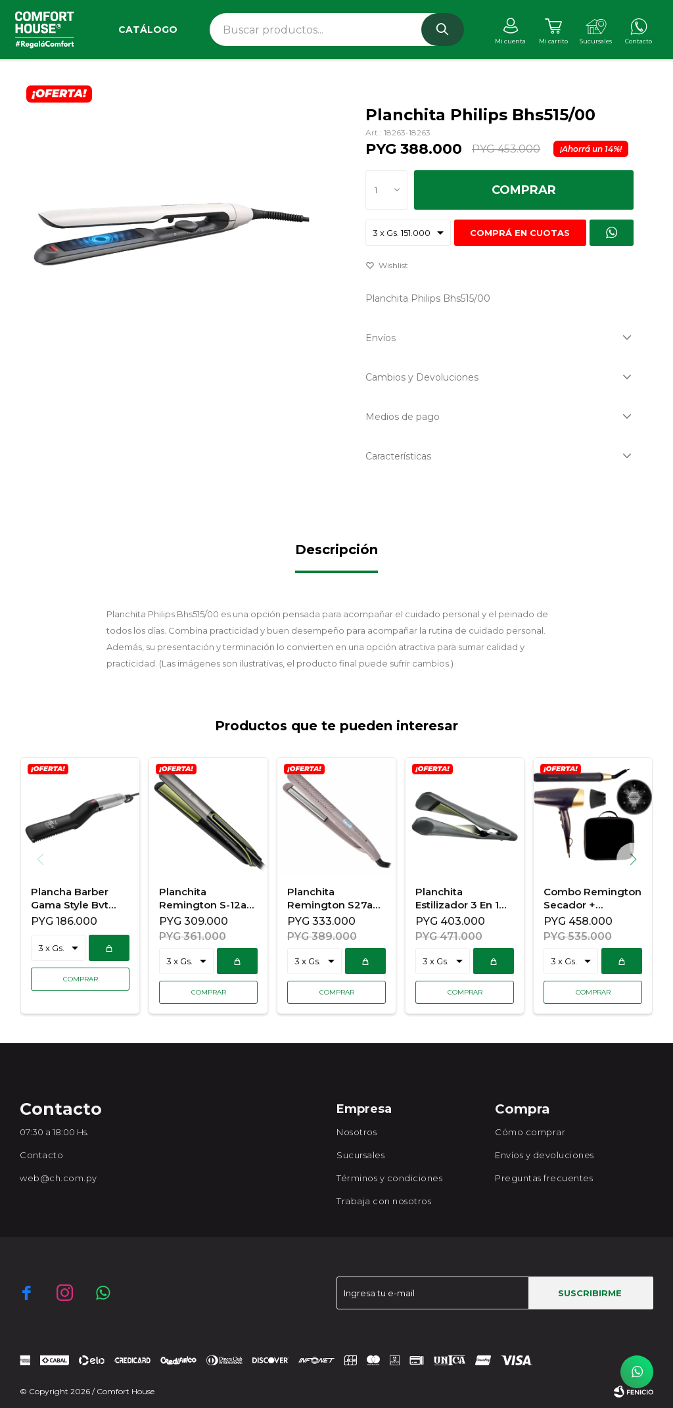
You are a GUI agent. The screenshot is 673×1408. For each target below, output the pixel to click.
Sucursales (360, 1155)
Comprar (524, 190)
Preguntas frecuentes (544, 1178)
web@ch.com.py (58, 1178)
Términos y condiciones (389, 1178)
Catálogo (147, 29)
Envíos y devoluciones (544, 1155)
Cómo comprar (530, 1132)
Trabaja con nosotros (383, 1201)
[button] (638, 859)
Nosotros (356, 1132)
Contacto (41, 1155)
